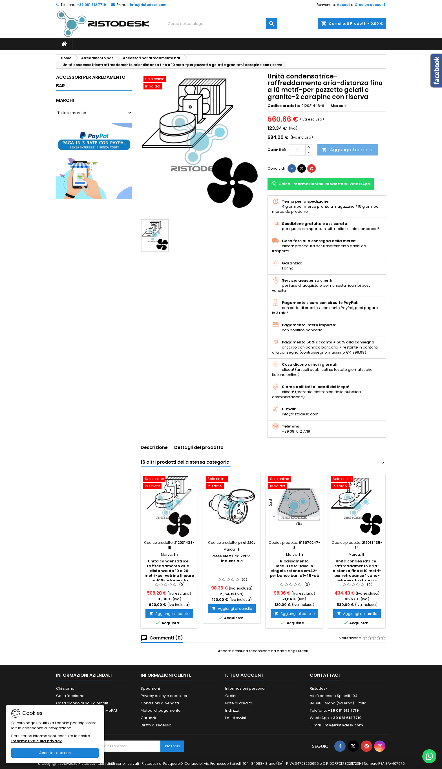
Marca (337, 105)
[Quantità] (297, 149)
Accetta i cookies (55, 752)
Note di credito (238, 703)
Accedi (343, 4)
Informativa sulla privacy (36, 741)
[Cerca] (221, 23)
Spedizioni (150, 688)
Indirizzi (232, 710)
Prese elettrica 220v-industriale (231, 558)
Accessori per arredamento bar (90, 81)
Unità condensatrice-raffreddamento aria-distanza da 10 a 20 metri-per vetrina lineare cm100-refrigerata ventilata (169, 573)
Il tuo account (244, 675)
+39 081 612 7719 (91, 4)
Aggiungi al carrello (347, 149)
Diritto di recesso (156, 725)
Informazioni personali (245, 688)
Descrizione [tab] (154, 447)
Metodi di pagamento (161, 710)
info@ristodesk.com (148, 4)
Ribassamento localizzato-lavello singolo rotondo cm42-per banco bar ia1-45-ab (294, 568)
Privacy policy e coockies (164, 695)
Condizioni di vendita (160, 703)
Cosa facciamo (70, 695)
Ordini (230, 695)
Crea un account (370, 4)
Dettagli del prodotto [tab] (199, 447)
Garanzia (149, 717)
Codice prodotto (284, 105)
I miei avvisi (235, 717)
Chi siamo (65, 688)
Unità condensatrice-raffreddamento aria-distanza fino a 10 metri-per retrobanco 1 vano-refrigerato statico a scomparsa (357, 573)
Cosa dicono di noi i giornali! (82, 703)
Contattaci (325, 675)
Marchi (65, 100)
